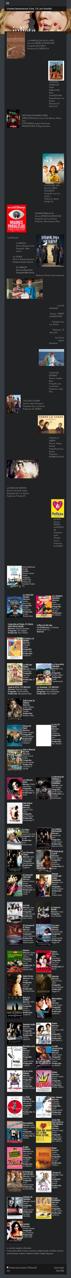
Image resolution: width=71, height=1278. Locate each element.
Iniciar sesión (59, 1267)
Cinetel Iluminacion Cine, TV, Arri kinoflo (29, 8)
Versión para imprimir (17, 1267)
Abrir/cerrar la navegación (35, 3)
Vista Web (60, 1271)
